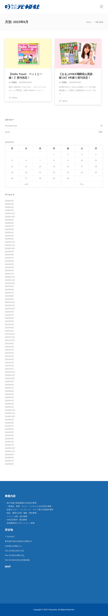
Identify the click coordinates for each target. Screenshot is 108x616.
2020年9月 (9, 381)
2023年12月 (10, 277)
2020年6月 (9, 391)
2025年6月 (9, 229)
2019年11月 (10, 413)
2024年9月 (9, 252)
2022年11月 (10, 305)
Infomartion (11, 126)
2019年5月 (9, 432)
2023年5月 (9, 299)
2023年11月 (10, 280)
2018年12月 (10, 448)
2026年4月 (9, 204)
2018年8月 (9, 458)
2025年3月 (9, 239)
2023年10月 (10, 283)
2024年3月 (9, 270)
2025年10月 (10, 217)
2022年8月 (9, 312)
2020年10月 (10, 378)
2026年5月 (9, 201)
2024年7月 (9, 258)
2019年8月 (9, 423)
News (14, 98)
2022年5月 (9, 321)
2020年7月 (9, 388)
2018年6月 (9, 464)
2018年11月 (10, 451)
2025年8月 (9, 223)
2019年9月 (9, 420)
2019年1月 (9, 445)
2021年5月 (9, 356)
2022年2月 (9, 331)
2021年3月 (9, 362)
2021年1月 (9, 369)
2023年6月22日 (25, 82)
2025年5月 (9, 232)
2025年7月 (9, 226)
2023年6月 (9, 296)
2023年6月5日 (75, 82)
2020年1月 (9, 407)
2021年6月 (9, 353)
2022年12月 (10, 302)
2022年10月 (10, 309)
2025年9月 (9, 220)
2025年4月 (9, 236)
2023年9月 (9, 286)
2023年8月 (9, 289)
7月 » (82, 184)
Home (88, 22)
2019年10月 (10, 416)
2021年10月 (10, 340)
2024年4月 (9, 267)
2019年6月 (9, 429)
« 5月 (26, 184)
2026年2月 (9, 210)
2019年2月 (9, 442)
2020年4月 (9, 397)
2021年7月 (9, 350)
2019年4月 (9, 435)
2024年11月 (10, 245)
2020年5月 (9, 394)
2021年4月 (9, 359)
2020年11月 (10, 375)
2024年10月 (10, 248)
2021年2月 (9, 366)
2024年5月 (9, 264)
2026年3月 (9, 207)
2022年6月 (9, 318)
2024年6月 (9, 261)
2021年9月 (9, 343)
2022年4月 (9, 324)
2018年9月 (9, 454)
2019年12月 (10, 410)
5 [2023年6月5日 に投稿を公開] (12, 160)
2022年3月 (9, 328)
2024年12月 (10, 242)
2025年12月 (10, 213)
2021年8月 (9, 347)
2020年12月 (10, 372)
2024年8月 (9, 255)
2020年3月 (9, 400)
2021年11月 (10, 337)
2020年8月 (9, 385)
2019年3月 (9, 439)
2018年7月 (9, 461)
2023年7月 (9, 293)
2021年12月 (10, 334)
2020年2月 (9, 404)
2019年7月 (9, 426)
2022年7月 (9, 315)
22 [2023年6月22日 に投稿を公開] (54, 172)
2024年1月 (9, 274)
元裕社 (14, 82)
